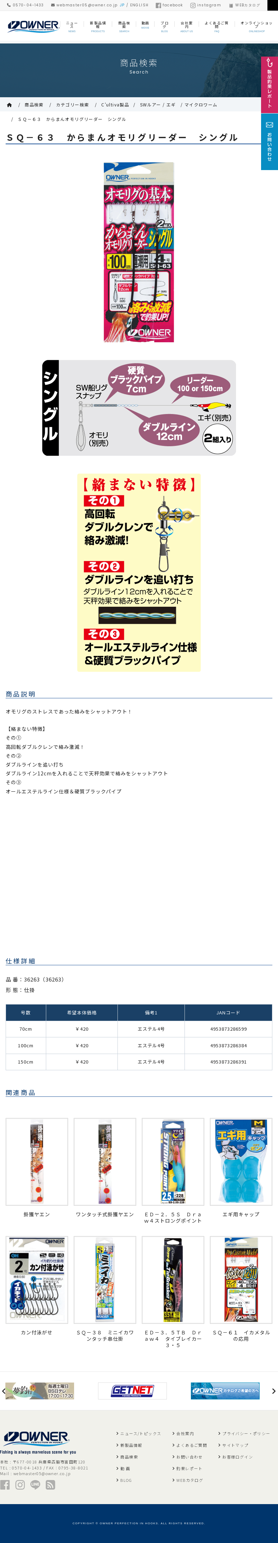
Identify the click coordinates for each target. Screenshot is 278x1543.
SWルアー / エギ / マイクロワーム (179, 104)
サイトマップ (235, 1445)
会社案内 (185, 1433)
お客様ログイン (237, 1457)
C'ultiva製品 (115, 104)
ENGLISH (139, 5)
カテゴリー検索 (72, 104)
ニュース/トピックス (140, 1433)
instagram (206, 5)
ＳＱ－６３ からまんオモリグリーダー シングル (72, 119)
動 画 (125, 1468)
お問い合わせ (189, 1457)
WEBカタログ (244, 5)
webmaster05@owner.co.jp (84, 5)
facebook (169, 5)
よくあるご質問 (191, 1445)
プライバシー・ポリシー (246, 1433)
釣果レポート (189, 1468)
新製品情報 (131, 1445)
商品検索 (34, 104)
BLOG (126, 1480)
